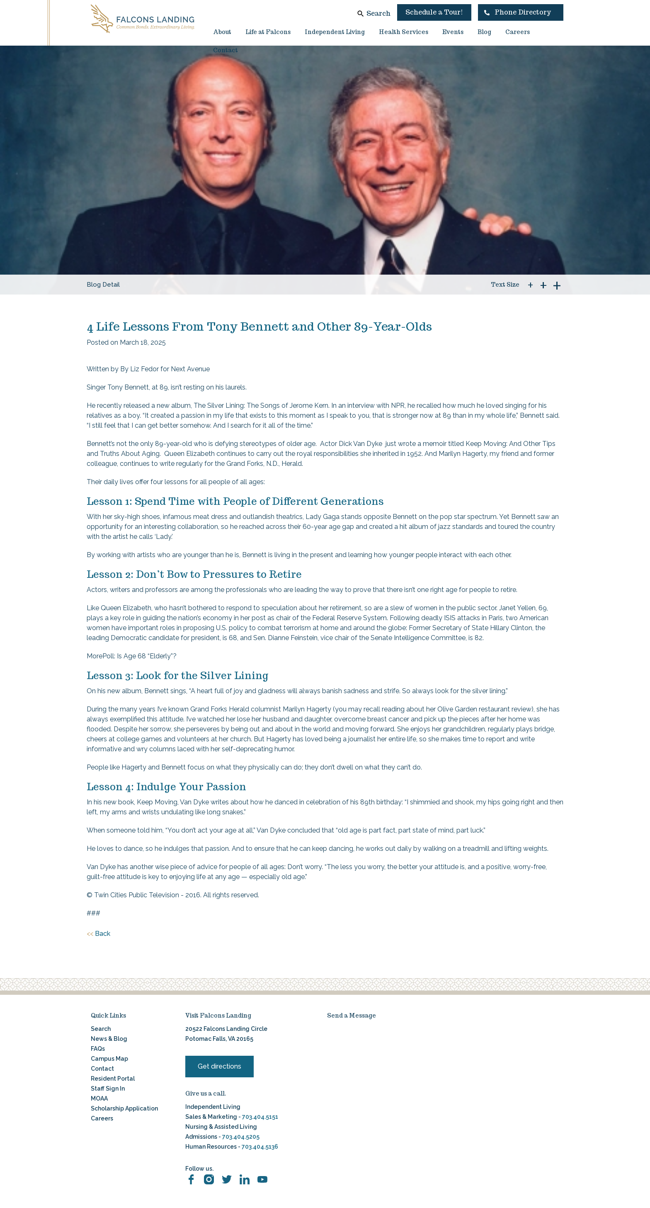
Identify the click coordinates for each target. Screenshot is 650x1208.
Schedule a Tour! (434, 12)
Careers (517, 32)
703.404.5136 (259, 1146)
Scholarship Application (124, 1108)
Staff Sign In (108, 1088)
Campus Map (109, 1058)
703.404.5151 (260, 1116)
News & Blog (109, 1038)
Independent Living (335, 32)
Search (378, 13)
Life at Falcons (268, 32)
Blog (484, 32)
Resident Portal (113, 1078)
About (222, 32)
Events (452, 32)
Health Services (403, 32)
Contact (225, 50)
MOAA (99, 1098)
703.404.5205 (241, 1136)
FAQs (98, 1048)
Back (98, 934)
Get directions (219, 1066)
